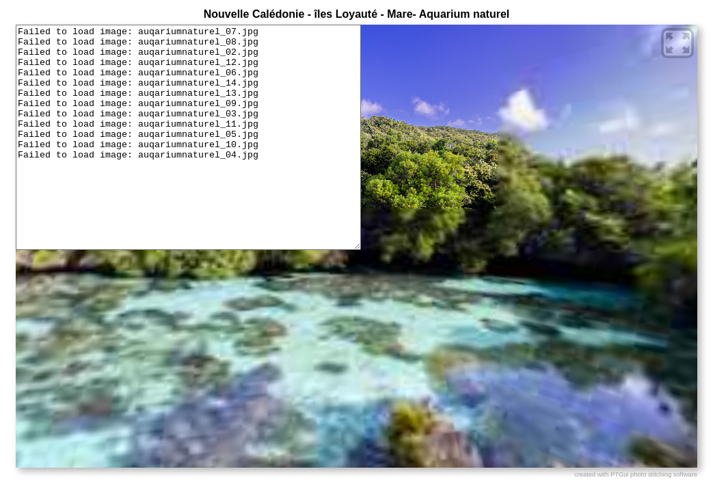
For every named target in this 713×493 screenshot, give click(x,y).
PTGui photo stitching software (653, 474)
